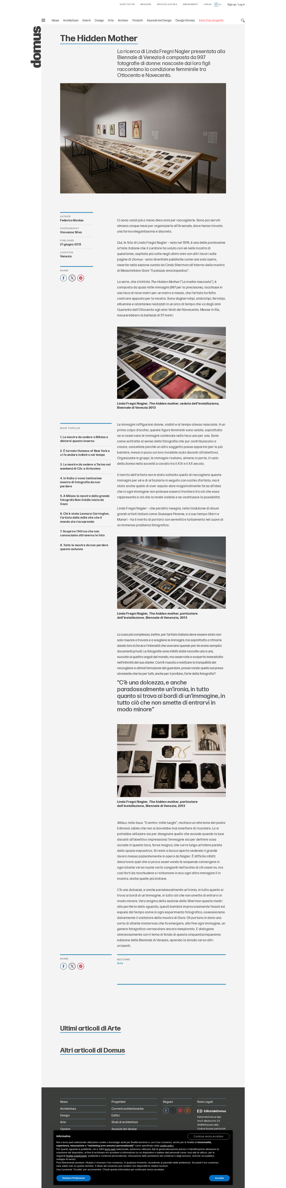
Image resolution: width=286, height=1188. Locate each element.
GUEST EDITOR (127, 4)
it (216, 5)
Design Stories (185, 20)
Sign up (232, 4)
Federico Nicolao (72, 220)
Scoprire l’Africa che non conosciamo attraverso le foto (82, 533)
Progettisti (119, 1102)
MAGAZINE (145, 4)
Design (99, 20)
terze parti (110, 1149)
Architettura (70, 20)
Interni (87, 20)
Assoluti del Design (159, 20)
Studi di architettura (125, 1122)
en (220, 5)
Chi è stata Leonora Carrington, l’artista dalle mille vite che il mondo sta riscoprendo (84, 518)
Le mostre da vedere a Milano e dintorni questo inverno (84, 439)
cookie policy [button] (166, 1145)
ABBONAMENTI (190, 4)
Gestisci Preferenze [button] (73, 1178)
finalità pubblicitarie (76, 1155)
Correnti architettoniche (128, 1109)
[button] (208, 1136)
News (55, 20)
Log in (241, 4)
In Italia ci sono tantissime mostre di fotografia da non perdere (81, 482)
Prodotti (137, 20)
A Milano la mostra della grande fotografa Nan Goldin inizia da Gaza (85, 500)
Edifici (116, 1115)
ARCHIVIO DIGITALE (167, 4)
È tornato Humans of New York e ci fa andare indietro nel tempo (85, 453)
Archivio (123, 20)
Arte (111, 20)
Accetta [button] (219, 1178)
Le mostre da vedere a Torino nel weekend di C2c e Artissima (85, 467)
